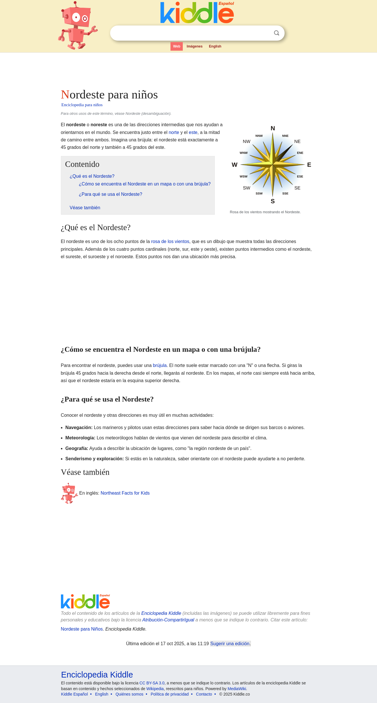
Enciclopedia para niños (82, 104)
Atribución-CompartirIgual (168, 619)
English (215, 46)
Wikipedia (155, 688)
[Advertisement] (188, 68)
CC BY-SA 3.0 (152, 683)
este (193, 132)
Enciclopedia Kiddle (161, 613)
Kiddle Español (74, 694)
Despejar (265, 33)
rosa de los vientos (170, 241)
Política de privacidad (170, 694)
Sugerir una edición (230, 643)
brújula (160, 365)
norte (174, 132)
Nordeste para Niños (82, 629)
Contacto (204, 694)
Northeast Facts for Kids (125, 493)
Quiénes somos (129, 694)
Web (176, 46)
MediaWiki (237, 688)
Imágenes (195, 46)
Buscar (276, 33)
